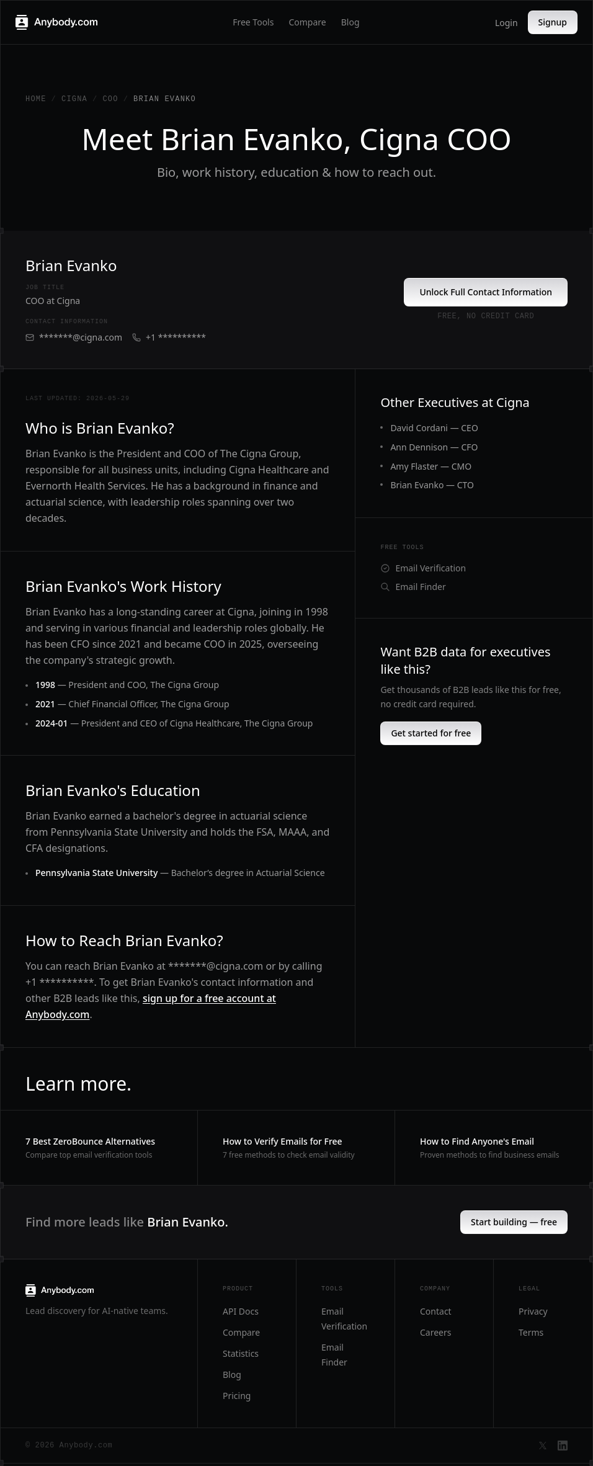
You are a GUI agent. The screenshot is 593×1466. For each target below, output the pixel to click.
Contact (436, 1311)
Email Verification (423, 568)
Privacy (533, 1311)
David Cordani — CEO (434, 428)
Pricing (237, 1395)
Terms (531, 1332)
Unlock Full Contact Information (485, 292)
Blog (350, 22)
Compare (307, 22)
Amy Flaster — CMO (430, 466)
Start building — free (514, 1222)
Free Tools (253, 22)
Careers (435, 1332)
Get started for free (431, 733)
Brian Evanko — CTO (432, 485)
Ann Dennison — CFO (434, 447)
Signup (552, 22)
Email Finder (412, 586)
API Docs (241, 1311)
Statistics (241, 1353)
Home (36, 99)
